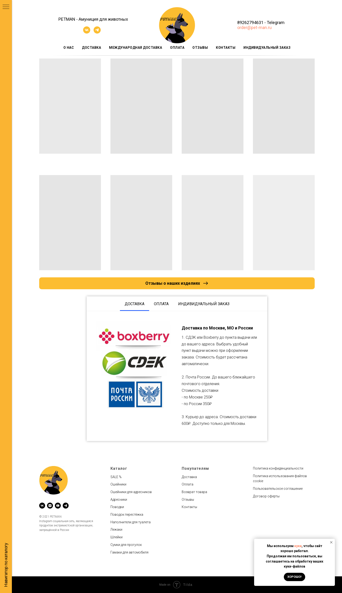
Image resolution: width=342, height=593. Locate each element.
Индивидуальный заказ (266, 47)
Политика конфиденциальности (278, 468)
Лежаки (116, 529)
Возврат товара (194, 492)
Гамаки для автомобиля (129, 552)
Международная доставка (135, 47)
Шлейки (116, 537)
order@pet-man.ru (254, 27)
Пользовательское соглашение (278, 488)
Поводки (117, 507)
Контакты (225, 47)
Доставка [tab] (134, 304)
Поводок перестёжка (126, 514)
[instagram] (50, 506)
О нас (68, 47)
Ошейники (118, 484)
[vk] (86, 32)
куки (298, 546)
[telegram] (97, 32)
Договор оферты (266, 496)
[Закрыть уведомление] (331, 542)
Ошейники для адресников (131, 492)
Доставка (91, 47)
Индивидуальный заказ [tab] (203, 304)
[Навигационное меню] (6, 7)
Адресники (118, 499)
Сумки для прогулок (126, 545)
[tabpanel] (177, 376)
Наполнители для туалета (130, 522)
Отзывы (200, 47)
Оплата (177, 47)
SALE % (116, 477)
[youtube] (58, 506)
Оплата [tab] (161, 304)
